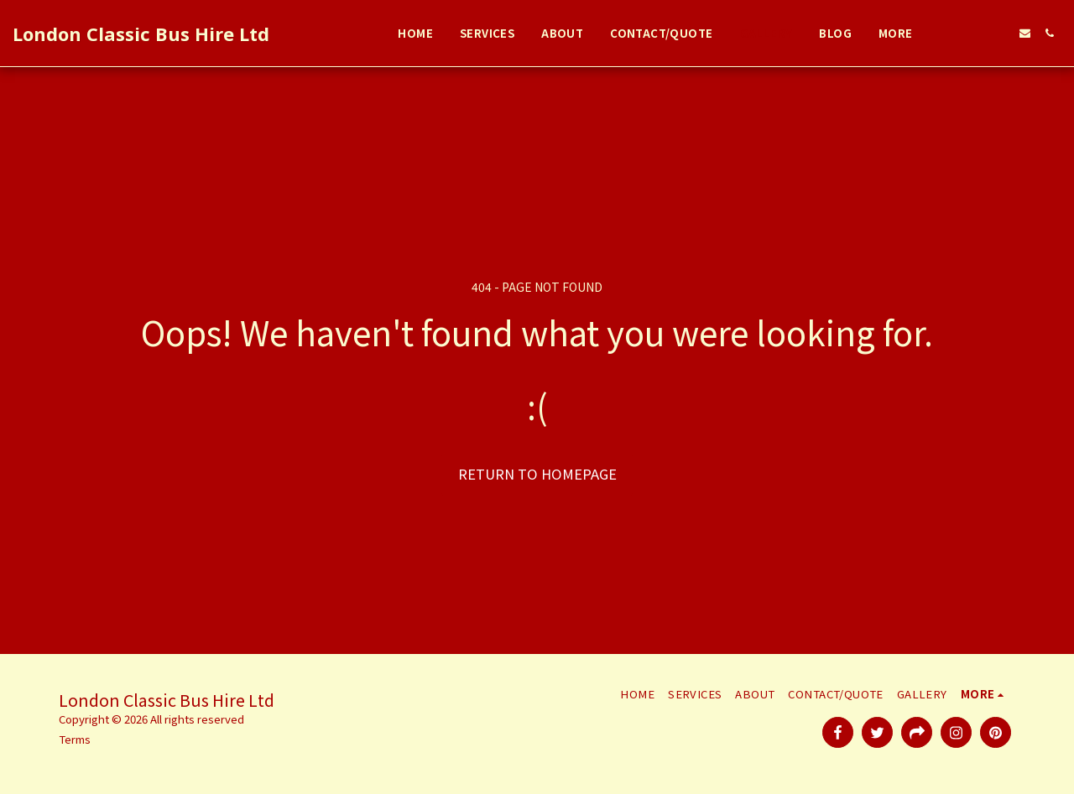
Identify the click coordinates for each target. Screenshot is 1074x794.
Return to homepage (537, 474)
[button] (952, 33)
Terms (75, 739)
